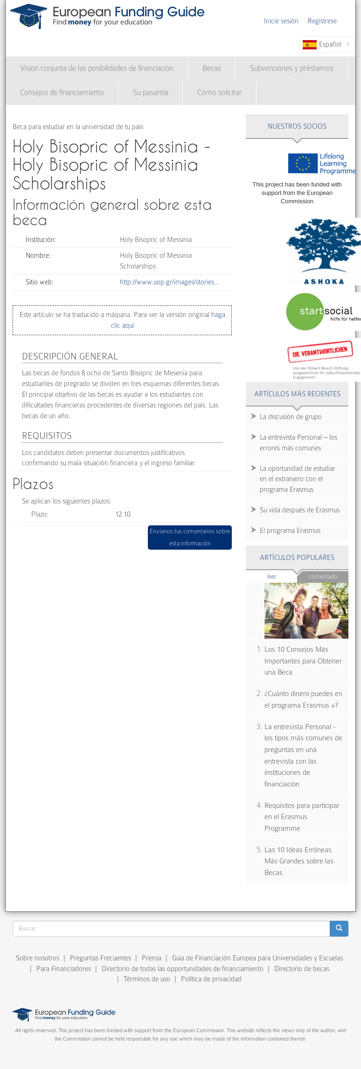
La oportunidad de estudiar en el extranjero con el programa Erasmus (297, 479)
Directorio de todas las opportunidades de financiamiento (183, 968)
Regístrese (322, 21)
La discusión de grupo (291, 417)
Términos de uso (147, 979)
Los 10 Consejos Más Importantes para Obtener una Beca (303, 660)
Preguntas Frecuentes (100, 958)
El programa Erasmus (290, 530)
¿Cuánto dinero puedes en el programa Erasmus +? (303, 700)
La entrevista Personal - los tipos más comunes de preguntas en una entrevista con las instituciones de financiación (303, 755)
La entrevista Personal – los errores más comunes (298, 443)
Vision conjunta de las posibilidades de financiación (97, 68)
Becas (211, 68)
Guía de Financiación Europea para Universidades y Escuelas (257, 958)
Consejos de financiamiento (62, 92)
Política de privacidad (211, 979)
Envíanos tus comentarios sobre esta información (190, 537)
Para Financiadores (63, 968)
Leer (282, 576)
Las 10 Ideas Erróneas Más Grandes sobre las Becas (298, 861)
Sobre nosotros (37, 958)
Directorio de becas (301, 968)
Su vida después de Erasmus (300, 510)
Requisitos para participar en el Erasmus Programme (302, 817)
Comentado (323, 576)
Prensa (151, 958)
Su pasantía (150, 92)
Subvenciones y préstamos (291, 68)
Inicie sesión (281, 21)
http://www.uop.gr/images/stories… (169, 282)
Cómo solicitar (219, 92)
